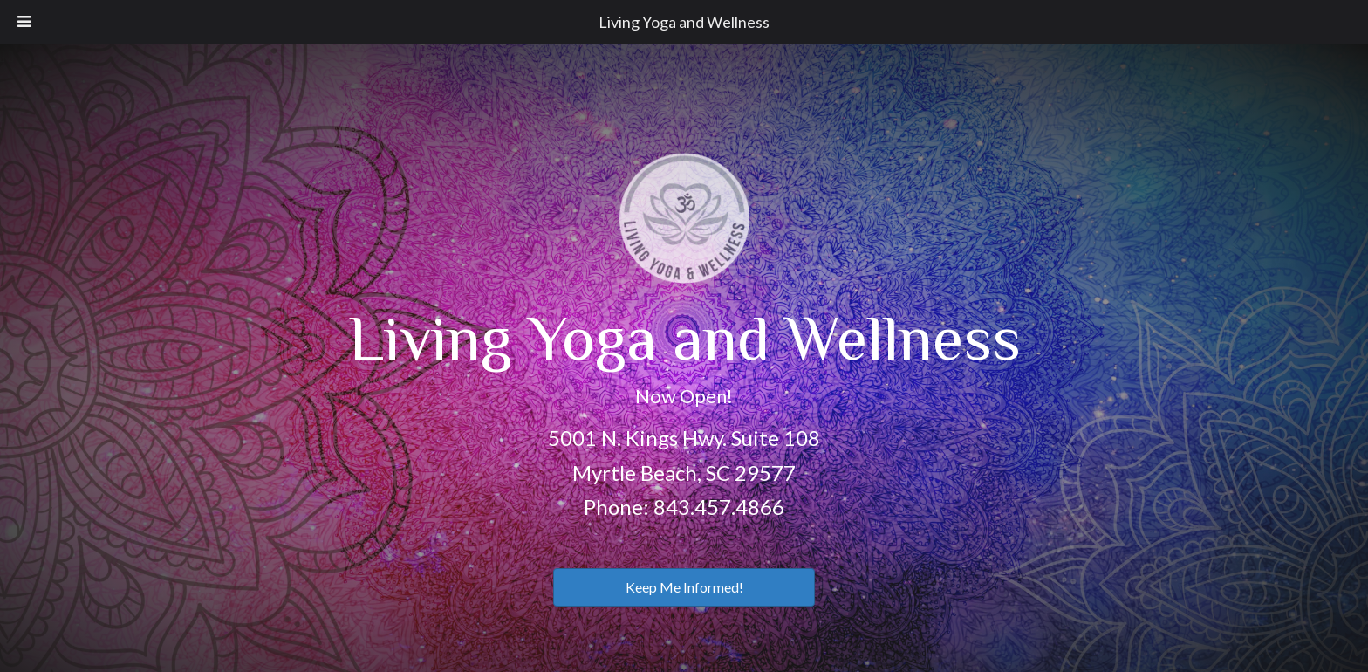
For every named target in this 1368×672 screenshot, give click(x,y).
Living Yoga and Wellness (684, 21)
